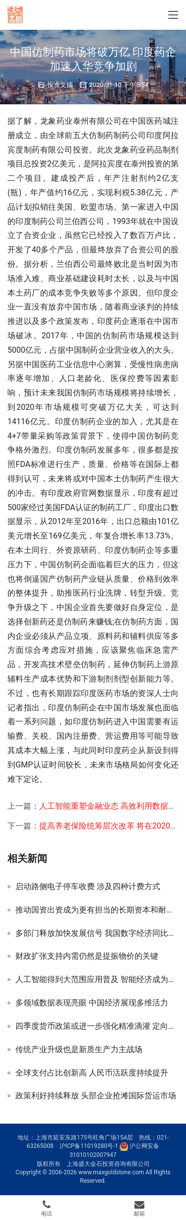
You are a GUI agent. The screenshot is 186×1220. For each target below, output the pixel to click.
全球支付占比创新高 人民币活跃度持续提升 (91, 1072)
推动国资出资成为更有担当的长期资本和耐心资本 (97, 910)
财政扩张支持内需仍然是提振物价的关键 (86, 956)
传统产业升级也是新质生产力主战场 (78, 1049)
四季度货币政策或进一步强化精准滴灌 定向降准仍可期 (97, 1026)
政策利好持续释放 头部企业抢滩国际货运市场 (95, 1095)
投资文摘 (60, 84)
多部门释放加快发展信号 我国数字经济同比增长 (97, 933)
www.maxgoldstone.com (111, 1172)
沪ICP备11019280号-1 (89, 1146)
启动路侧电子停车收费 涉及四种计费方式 (87, 886)
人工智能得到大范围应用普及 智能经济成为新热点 (97, 979)
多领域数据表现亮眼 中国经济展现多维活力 (91, 1002)
